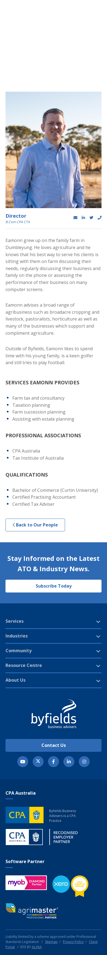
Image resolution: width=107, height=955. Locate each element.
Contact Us (53, 745)
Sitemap (51, 941)
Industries (16, 636)
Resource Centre (23, 665)
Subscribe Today (54, 586)
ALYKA (37, 947)
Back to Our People (35, 525)
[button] (84, 20)
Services (14, 621)
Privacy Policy (73, 941)
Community (18, 651)
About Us (15, 680)
